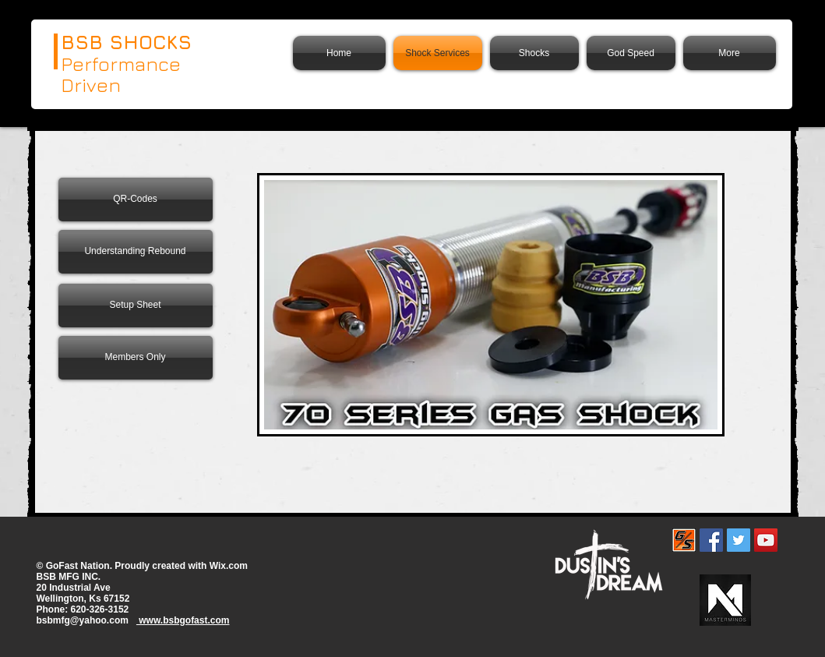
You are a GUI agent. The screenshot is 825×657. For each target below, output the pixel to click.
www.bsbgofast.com (183, 620)
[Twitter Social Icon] (738, 540)
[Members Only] (135, 358)
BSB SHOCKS (126, 41)
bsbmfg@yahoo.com (83, 620)
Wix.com (229, 565)
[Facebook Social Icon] (711, 540)
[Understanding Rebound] (135, 252)
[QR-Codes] (135, 199)
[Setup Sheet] (135, 305)
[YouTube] (765, 540)
